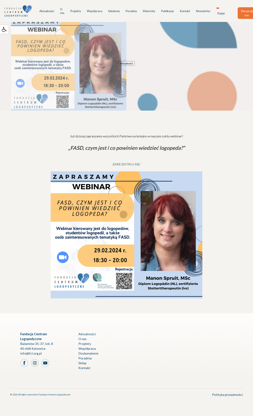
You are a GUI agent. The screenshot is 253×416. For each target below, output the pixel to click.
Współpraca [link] (87, 348)
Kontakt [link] (84, 368)
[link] (4, 29)
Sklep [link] (82, 363)
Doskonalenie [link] (88, 353)
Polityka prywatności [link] (227, 394)
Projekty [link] (84, 344)
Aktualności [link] (126, 63)
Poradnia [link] (85, 358)
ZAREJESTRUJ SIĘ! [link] (126, 164)
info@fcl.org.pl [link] (31, 353)
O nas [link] (82, 339)
